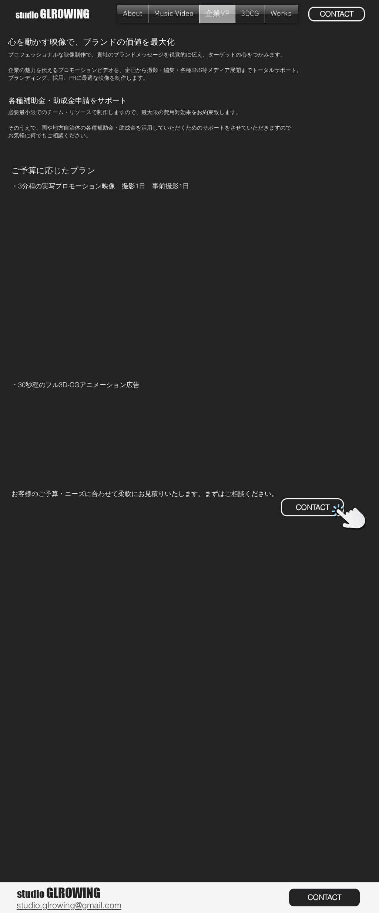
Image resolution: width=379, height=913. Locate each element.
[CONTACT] (336, 14)
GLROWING (53, 14)
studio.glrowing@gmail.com (69, 905)
